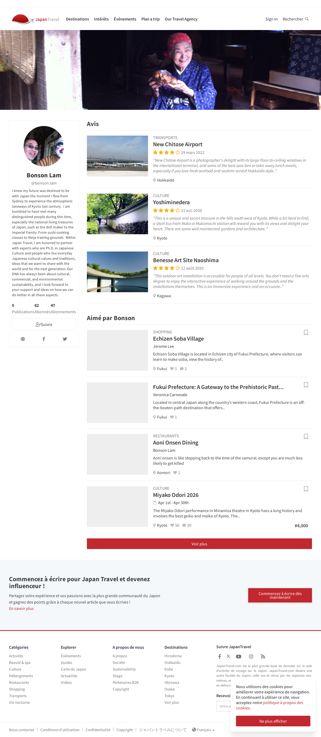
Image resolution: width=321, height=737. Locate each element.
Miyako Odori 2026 (175, 495)
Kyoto (169, 675)
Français (203, 729)
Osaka (169, 689)
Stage (117, 675)
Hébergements (21, 675)
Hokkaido (172, 662)
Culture (15, 669)
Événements (125, 19)
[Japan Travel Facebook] (219, 657)
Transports (18, 695)
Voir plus (199, 543)
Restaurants (19, 682)
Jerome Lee (163, 346)
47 (63, 308)
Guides (66, 662)
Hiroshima (173, 655)
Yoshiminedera (171, 202)
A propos (120, 655)
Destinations (77, 19)
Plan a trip (150, 19)
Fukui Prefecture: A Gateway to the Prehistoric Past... (218, 387)
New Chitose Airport (177, 144)
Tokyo (169, 695)
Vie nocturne (19, 702)
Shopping (17, 689)
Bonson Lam (164, 450)
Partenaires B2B (126, 682)
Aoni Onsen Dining (175, 442)
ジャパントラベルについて (163, 729)
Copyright (121, 689)
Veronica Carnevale (170, 394)
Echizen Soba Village (178, 338)
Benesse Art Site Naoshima (186, 260)
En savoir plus (21, 608)
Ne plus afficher (273, 721)
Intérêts (101, 19)
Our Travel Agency (181, 19)
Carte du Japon (73, 669)
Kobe (168, 669)
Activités (16, 655)
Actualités (69, 675)
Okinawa (171, 682)
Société (119, 662)
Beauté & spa (20, 662)
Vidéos (66, 682)
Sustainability (124, 669)
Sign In (271, 19)
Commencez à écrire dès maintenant (280, 594)
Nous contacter (21, 729)
